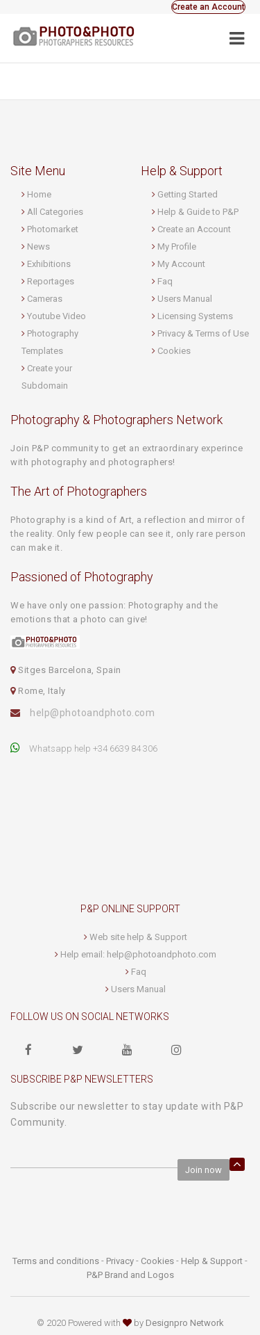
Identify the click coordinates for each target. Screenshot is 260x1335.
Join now (203, 1170)
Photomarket (52, 229)
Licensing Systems (195, 316)
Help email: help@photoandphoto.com (138, 954)
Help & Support (212, 1261)
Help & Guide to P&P (198, 212)
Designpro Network (185, 1323)
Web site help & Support (138, 937)
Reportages (50, 281)
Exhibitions (49, 264)
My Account (181, 264)
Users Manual (184, 298)
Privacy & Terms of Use (203, 333)
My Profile (176, 246)
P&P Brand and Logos (130, 1275)
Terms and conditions (55, 1261)
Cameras (44, 298)
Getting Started (187, 194)
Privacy (120, 1261)
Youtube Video (56, 316)
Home (39, 194)
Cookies (174, 351)
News (38, 246)
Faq (165, 281)
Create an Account (208, 7)
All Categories (55, 212)
